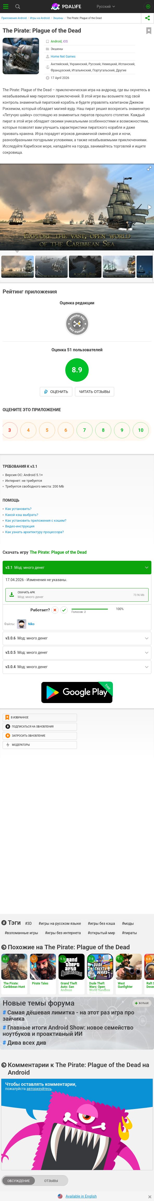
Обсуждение (18, 1181)
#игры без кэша (101, 923)
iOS (65, 41)
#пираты (129, 933)
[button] (149, 168)
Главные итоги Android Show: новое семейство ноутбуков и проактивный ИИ (68, 1031)
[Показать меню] (6, 6)
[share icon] (147, 18)
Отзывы (51, 1181)
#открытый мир (101, 933)
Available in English (81, 1196)
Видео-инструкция (19, 526)
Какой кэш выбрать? (21, 515)
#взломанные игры (21, 933)
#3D (28, 923)
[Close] (150, 1197)
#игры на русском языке (59, 923)
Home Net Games (63, 56)
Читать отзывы (94, 392)
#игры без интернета (63, 933)
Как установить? (18, 509)
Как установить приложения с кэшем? (35, 520)
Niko (31, 624)
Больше (142, 1003)
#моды (128, 923)
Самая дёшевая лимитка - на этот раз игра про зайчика (68, 1015)
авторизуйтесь (39, 1089)
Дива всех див (24, 1043)
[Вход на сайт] (148, 6)
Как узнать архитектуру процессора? (34, 532)
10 (141, 430)
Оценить (56, 392)
